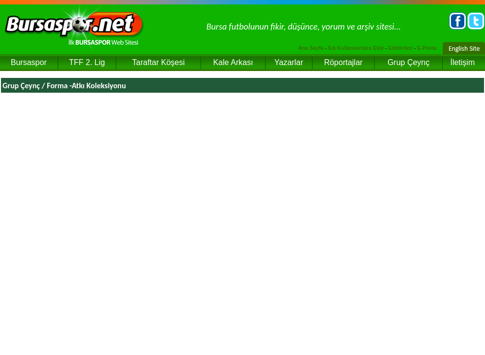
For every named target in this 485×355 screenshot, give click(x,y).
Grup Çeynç (408, 62)
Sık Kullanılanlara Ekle (356, 48)
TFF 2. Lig (87, 62)
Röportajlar (343, 62)
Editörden (400, 48)
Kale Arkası (233, 62)
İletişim (462, 62)
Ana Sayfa (311, 48)
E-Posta (427, 48)
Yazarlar (289, 62)
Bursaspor (29, 62)
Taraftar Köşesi (158, 62)
